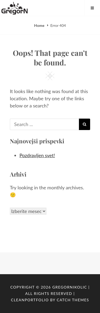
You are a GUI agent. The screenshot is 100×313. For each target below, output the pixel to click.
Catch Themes (73, 300)
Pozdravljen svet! (37, 155)
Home (39, 25)
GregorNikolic (69, 287)
